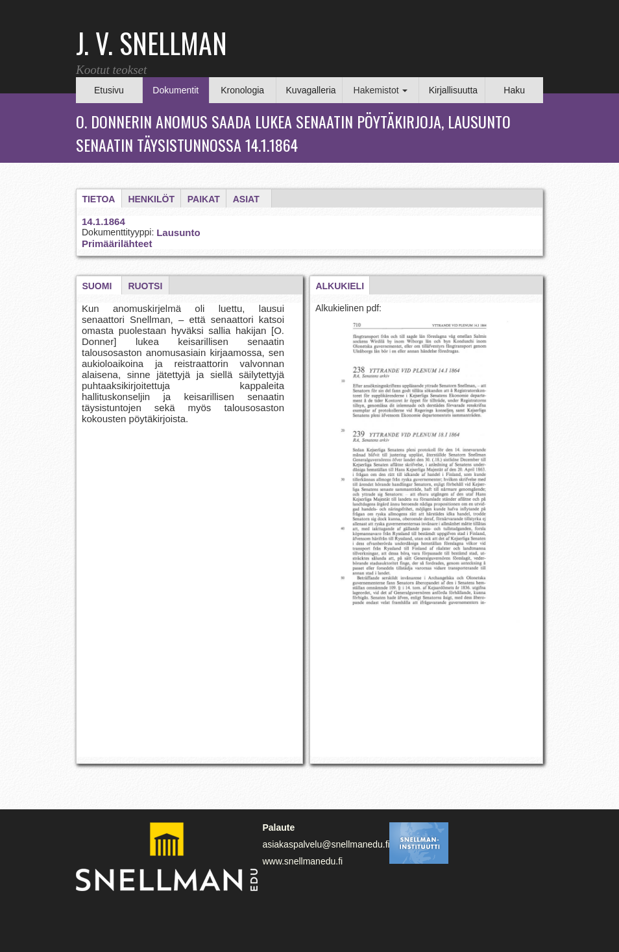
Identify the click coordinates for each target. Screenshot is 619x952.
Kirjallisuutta (453, 90)
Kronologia (242, 90)
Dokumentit (175, 90)
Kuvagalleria (311, 90)
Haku (514, 90)
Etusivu (109, 90)
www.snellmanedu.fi (302, 861)
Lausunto (178, 232)
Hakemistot (381, 90)
